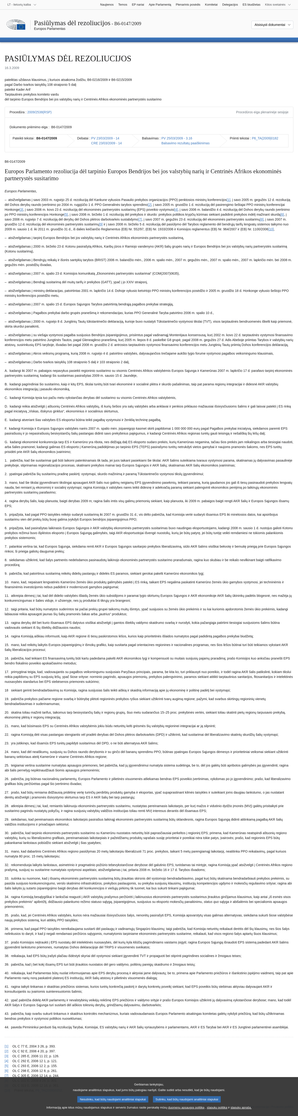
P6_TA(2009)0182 (265, 138)
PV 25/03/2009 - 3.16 (176, 138)
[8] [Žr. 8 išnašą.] (262, 219)
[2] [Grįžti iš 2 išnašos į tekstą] (6, 1051)
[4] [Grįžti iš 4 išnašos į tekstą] (6, 1061)
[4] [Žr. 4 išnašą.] (176, 209)
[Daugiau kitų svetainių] (278, 4)
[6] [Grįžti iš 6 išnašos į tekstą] (6, 1071)
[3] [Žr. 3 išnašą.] (21, 209)
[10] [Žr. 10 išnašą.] (271, 229)
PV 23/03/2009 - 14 (105, 138)
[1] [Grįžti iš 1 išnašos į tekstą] (6, 1046)
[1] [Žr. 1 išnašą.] (228, 200)
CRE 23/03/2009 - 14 (106, 143)
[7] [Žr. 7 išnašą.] (140, 219)
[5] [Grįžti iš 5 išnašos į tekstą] (6, 1066)
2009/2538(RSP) (39, 112)
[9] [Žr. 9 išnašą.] (101, 224)
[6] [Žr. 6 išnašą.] (282, 214)
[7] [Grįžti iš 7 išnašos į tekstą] (6, 1076)
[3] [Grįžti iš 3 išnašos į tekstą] (6, 1056)
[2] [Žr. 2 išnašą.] (150, 205)
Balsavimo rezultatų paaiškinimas (185, 143)
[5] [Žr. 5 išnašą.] (66, 214)
